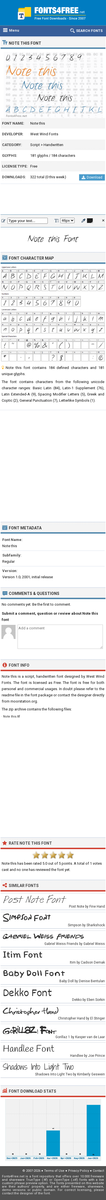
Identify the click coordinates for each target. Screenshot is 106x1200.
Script (35, 145)
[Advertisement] (53, 199)
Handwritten (53, 145)
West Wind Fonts (44, 134)
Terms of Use (54, 1171)
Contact (98, 1171)
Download (92, 177)
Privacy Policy (78, 1171)
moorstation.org (23, 701)
